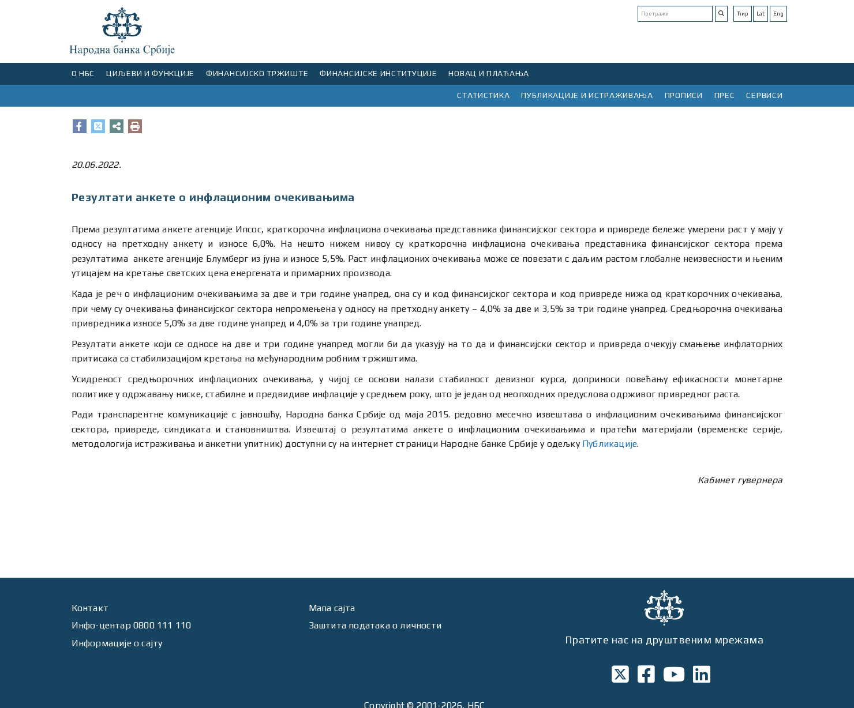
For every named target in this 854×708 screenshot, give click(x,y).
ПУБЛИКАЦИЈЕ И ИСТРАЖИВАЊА (587, 95)
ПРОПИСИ (684, 95)
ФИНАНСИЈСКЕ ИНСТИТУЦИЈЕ (378, 73)
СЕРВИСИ (764, 95)
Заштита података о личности (375, 625)
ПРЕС (724, 95)
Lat (760, 13)
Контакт (90, 607)
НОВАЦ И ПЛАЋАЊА (488, 73)
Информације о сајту (117, 643)
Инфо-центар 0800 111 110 (132, 625)
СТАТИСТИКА (483, 95)
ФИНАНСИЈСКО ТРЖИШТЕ (257, 73)
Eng (778, 13)
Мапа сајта (332, 607)
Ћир (742, 13)
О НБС (83, 73)
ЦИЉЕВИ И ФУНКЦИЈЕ (150, 73)
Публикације (609, 443)
